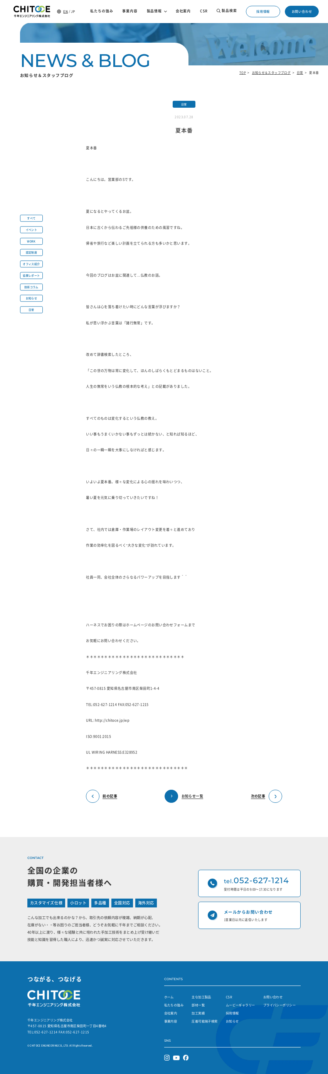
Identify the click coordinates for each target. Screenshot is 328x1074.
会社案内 (170, 1013)
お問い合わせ (302, 11)
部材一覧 (198, 1004)
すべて (31, 218)
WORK (31, 241)
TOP (242, 72)
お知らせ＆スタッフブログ (271, 72)
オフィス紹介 (31, 264)
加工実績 (198, 1013)
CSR (229, 996)
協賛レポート (31, 275)
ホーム (169, 996)
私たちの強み (173, 1004)
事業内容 (170, 1021)
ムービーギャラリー (240, 1004)
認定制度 (31, 253)
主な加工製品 (201, 996)
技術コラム (31, 287)
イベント (31, 230)
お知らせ (31, 298)
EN (65, 11)
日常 (300, 72)
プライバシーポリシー (279, 1004)
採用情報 (263, 11)
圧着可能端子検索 (204, 1021)
